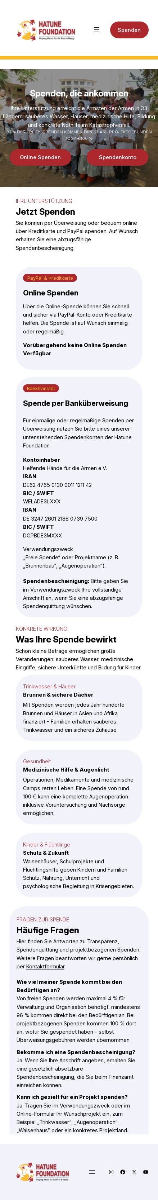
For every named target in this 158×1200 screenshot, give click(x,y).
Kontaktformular (45, 966)
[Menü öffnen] (96, 29)
